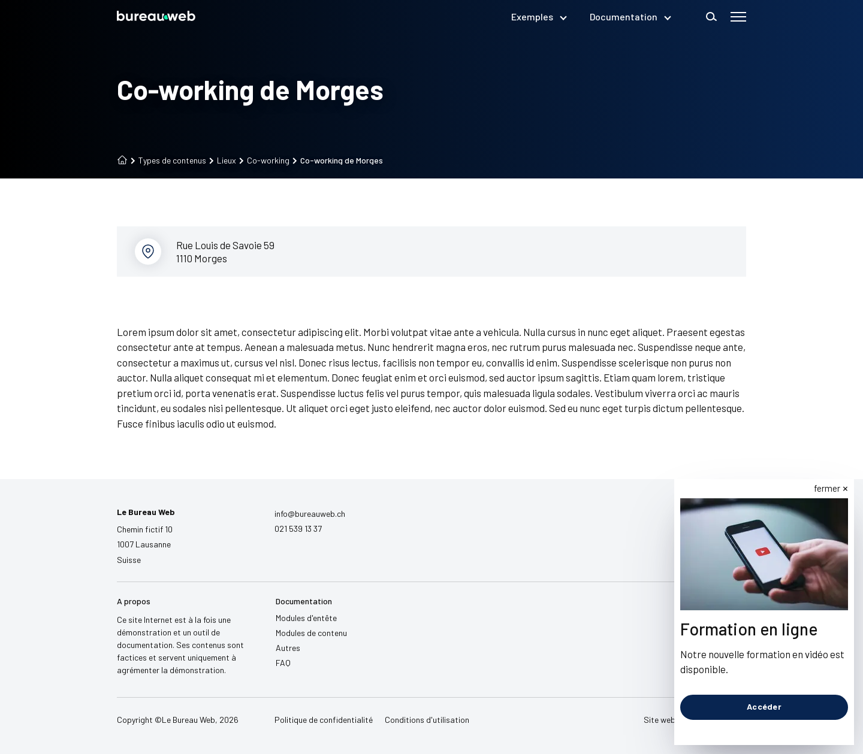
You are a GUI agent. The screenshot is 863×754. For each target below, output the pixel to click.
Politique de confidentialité (323, 719)
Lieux (222, 160)
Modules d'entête (306, 618)
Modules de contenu (311, 633)
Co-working (264, 160)
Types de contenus (168, 160)
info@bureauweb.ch (309, 513)
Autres (288, 648)
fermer (827, 488)
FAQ (283, 663)
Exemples (538, 16)
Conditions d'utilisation (427, 719)
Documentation (630, 16)
